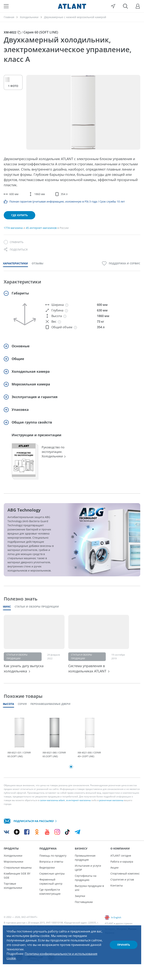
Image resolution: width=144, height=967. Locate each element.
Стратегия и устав (122, 879)
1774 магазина (13, 228)
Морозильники (13, 861)
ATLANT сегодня (120, 855)
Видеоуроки (47, 867)
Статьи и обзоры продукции (37, 606)
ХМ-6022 (10, 32)
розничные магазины (111, 800)
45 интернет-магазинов (41, 228)
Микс (7, 606)
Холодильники (13, 855)
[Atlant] (72, 6)
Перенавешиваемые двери (50, 704)
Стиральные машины (18, 867)
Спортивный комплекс (125, 873)
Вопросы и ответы (51, 861)
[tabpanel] (19, 738)
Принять (123, 944)
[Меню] (6, 6)
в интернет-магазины (78, 800)
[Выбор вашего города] (113, 6)
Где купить (19, 215)
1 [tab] (71, 767)
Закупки (80, 896)
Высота (8, 704)
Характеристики (15, 263)
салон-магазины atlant (52, 800)
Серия (22, 704)
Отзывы (38, 263)
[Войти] (138, 6)
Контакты (116, 885)
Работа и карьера (121, 861)
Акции (114, 867)
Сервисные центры (52, 873)
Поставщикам (84, 902)
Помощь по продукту (52, 855)
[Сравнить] (13, 242)
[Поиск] (125, 6)
